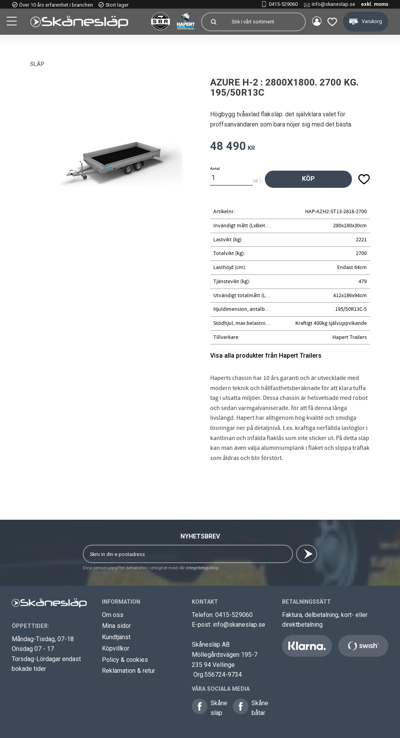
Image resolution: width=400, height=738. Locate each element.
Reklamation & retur (128, 670)
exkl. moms (374, 4)
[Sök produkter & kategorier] (264, 21)
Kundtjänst (116, 637)
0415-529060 (283, 4)
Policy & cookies (125, 659)
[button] (12, 22)
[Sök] (212, 21)
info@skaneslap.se (333, 4)
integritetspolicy (202, 567)
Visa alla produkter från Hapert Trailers (265, 355)
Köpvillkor (115, 648)
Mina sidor (116, 625)
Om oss (112, 615)
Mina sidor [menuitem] (315, 22)
